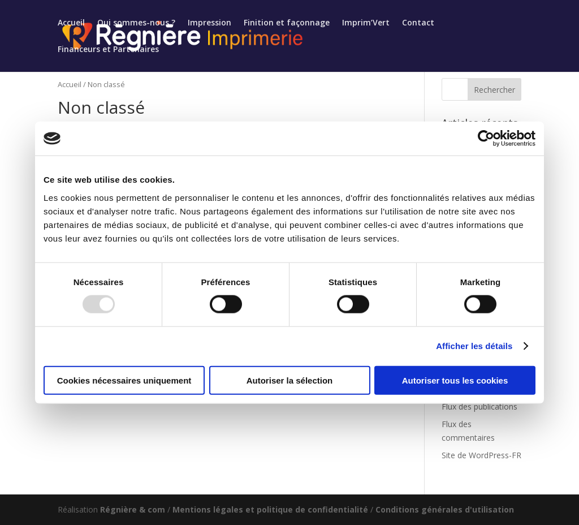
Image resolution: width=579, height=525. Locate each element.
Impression (209, 23)
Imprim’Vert (366, 23)
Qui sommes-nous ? (136, 23)
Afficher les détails (474, 346)
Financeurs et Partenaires (108, 49)
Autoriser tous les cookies (455, 380)
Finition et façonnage (287, 23)
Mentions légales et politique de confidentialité (270, 509)
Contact (418, 23)
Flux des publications (479, 406)
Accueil (71, 23)
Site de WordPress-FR (481, 455)
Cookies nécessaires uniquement (124, 380)
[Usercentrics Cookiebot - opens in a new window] (486, 138)
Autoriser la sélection (290, 380)
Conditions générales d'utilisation (444, 509)
